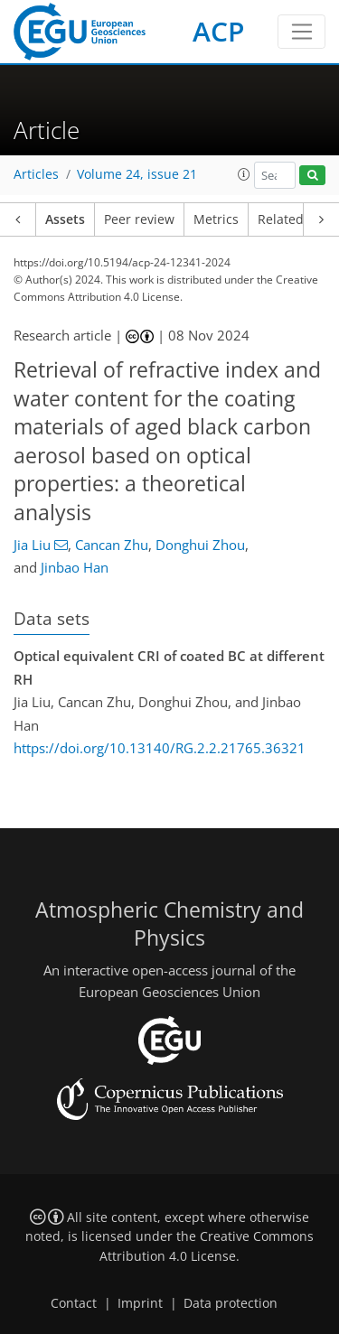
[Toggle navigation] (301, 31)
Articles (36, 174)
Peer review (139, 219)
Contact (74, 1303)
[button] (244, 174)
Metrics (216, 219)
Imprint (140, 1303)
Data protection (231, 1303)
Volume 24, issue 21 (137, 174)
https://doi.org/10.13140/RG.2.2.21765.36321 (160, 748)
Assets (65, 219)
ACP (218, 31)
